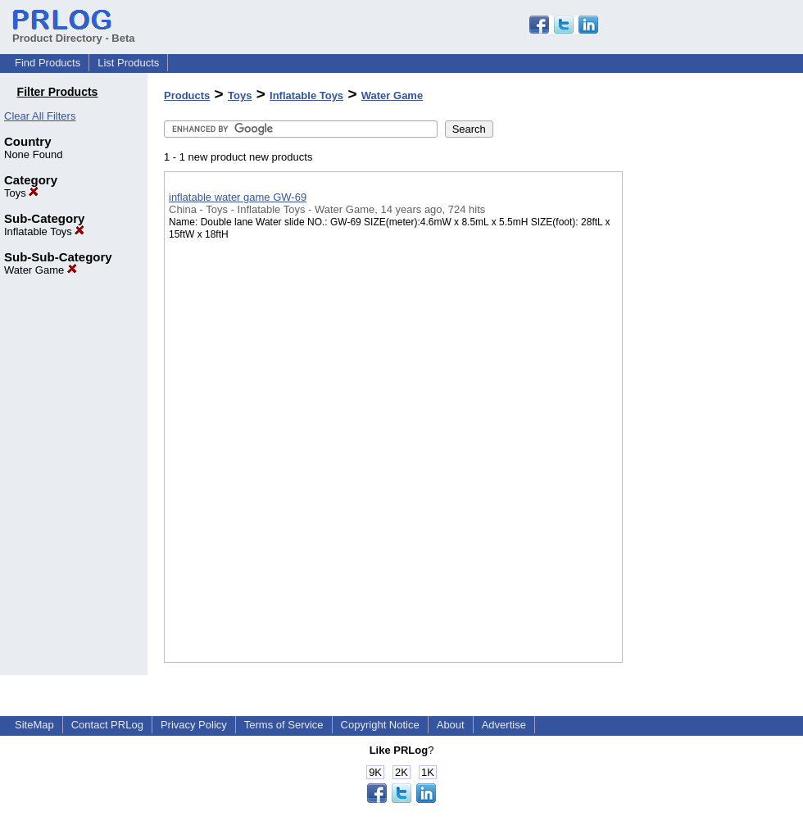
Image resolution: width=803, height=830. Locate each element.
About (451, 725)
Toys (21, 193)
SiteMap (34, 725)
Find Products (47, 63)
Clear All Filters (39, 116)
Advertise (504, 725)
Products (187, 95)
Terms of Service (284, 725)
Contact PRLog (107, 725)
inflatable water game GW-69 (237, 197)
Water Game (40, 270)
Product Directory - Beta (73, 32)
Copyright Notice (380, 725)
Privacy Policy (194, 725)
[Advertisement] (704, 425)
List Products (128, 63)
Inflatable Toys (44, 231)
